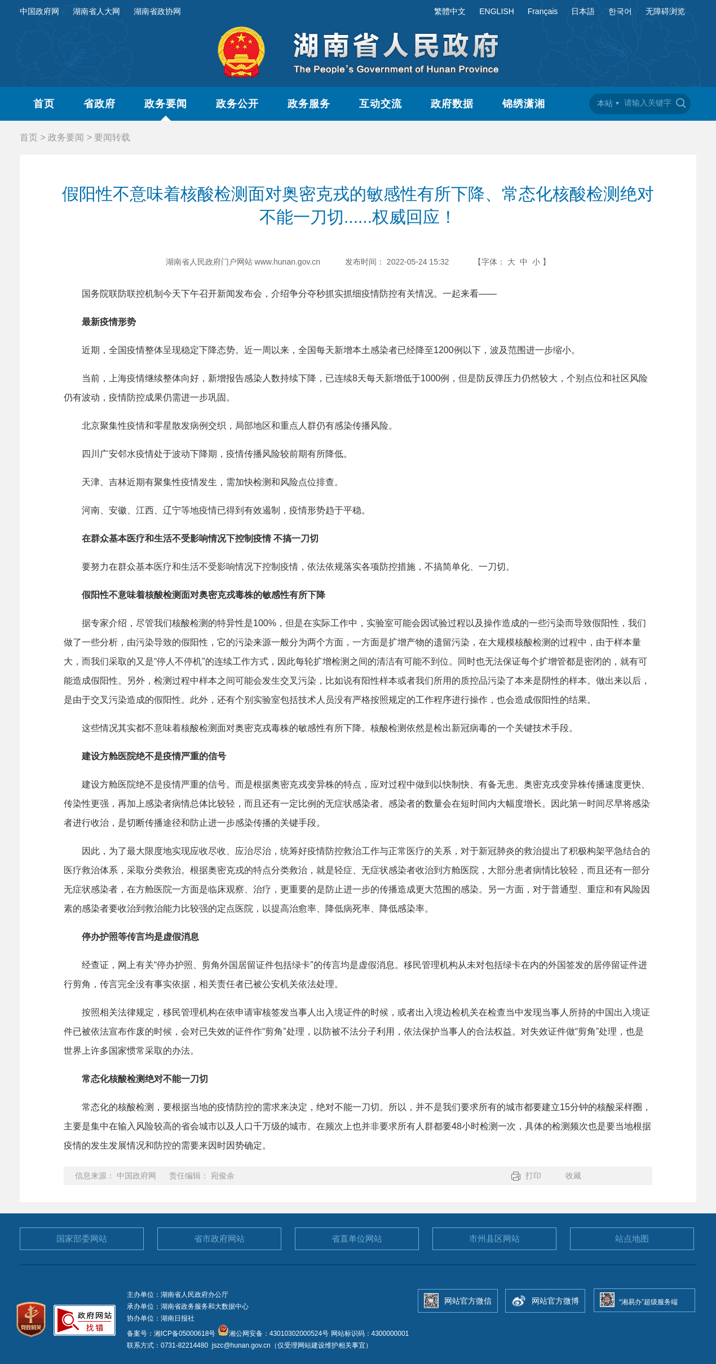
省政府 (99, 103)
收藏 (573, 1175)
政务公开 (237, 103)
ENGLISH (496, 11)
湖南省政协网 (157, 11)
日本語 (583, 11)
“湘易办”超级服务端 (648, 1302)
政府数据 (452, 103)
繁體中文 (450, 11)
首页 (44, 103)
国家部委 (81, 1238)
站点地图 (632, 1238)
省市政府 (219, 1238)
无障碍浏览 (665, 11)
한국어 (620, 11)
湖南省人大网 (96, 11)
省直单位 (357, 1238)
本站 (605, 103)
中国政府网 (39, 11)
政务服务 (309, 103)
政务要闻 (165, 103)
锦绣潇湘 (523, 103)
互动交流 (380, 103)
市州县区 (494, 1238)
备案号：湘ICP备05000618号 (172, 1333)
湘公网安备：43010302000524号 (273, 1333)
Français (543, 11)
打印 (533, 1175)
